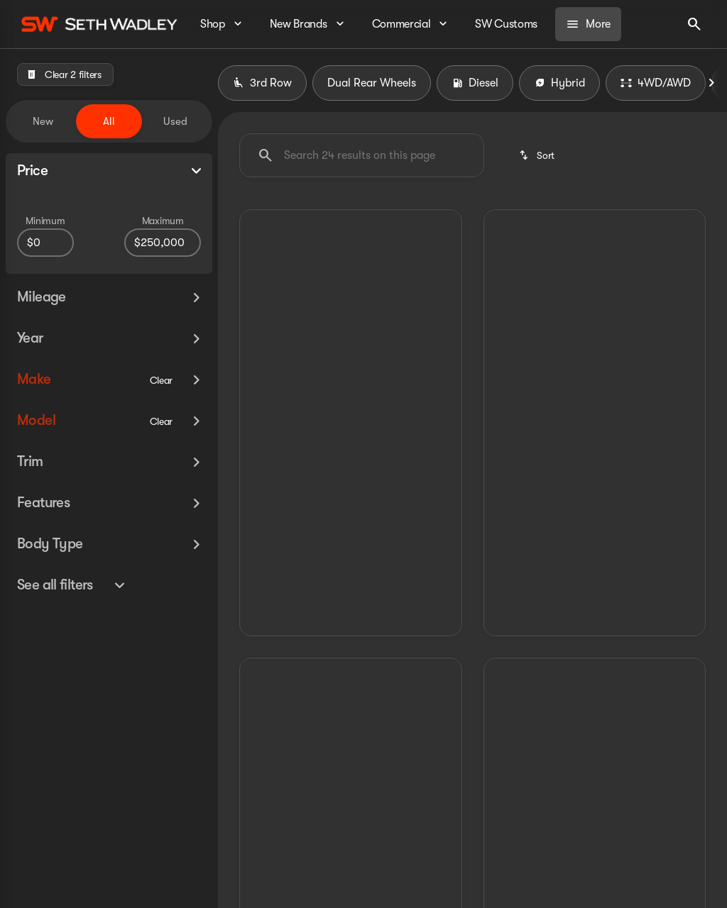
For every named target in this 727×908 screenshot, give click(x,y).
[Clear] (161, 380)
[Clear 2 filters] (65, 74)
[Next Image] (711, 83)
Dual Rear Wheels (371, 83)
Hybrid (559, 83)
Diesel (475, 83)
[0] (45, 242)
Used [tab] (175, 121)
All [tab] (109, 121)
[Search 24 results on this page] (361, 155)
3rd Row (262, 83)
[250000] (162, 242)
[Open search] (694, 24)
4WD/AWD (656, 83)
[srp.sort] (538, 155)
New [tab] (43, 121)
